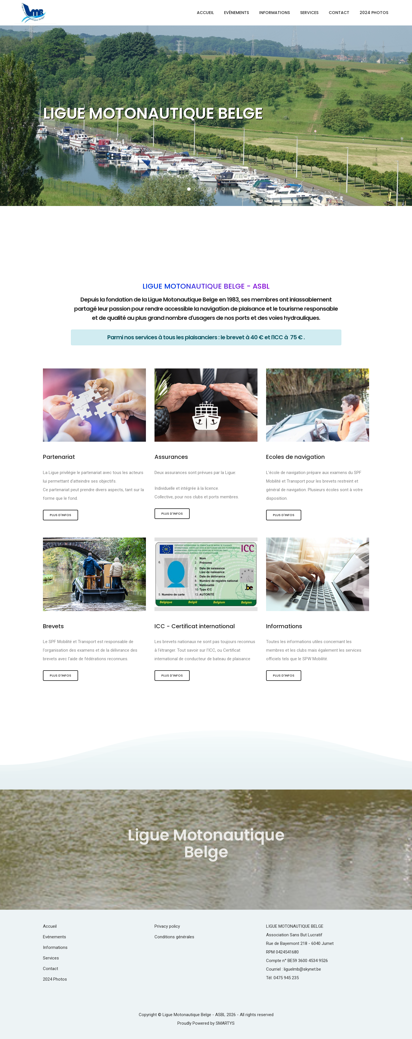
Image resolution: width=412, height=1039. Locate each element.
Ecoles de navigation (296, 457)
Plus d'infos (60, 515)
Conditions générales (174, 936)
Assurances (171, 457)
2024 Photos (374, 12)
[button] (189, 189)
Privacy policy (167, 926)
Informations (274, 12)
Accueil (205, 12)
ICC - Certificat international (195, 626)
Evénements (236, 12)
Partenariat (59, 457)
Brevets (53, 626)
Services (309, 12)
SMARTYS (225, 1023)
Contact (339, 12)
